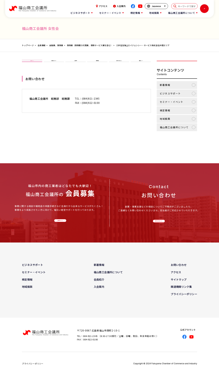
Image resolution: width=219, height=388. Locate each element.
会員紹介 (99, 285)
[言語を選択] (156, 6)
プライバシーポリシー (184, 300)
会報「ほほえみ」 (119, 63)
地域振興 (165, 118)
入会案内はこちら (59, 223)
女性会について (53, 63)
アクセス (101, 6)
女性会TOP (32, 63)
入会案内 (119, 6)
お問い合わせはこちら (158, 223)
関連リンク (141, 63)
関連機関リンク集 (181, 293)
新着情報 (165, 85)
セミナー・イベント (171, 101)
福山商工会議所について (174, 127)
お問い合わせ (178, 271)
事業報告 (97, 63)
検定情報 (165, 110)
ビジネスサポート (170, 93)
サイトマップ (178, 285)
